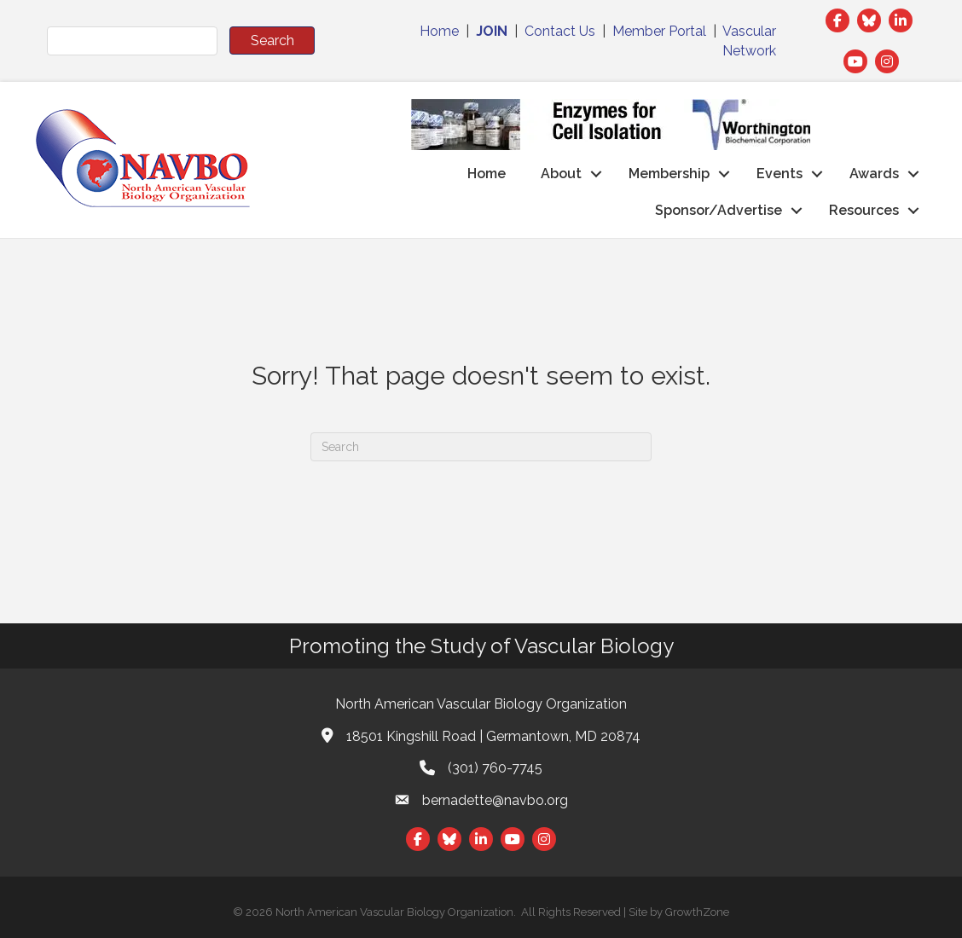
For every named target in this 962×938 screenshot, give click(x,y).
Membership (669, 173)
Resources (864, 210)
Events (779, 173)
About (561, 173)
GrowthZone (697, 912)
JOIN (491, 31)
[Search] (481, 446)
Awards (874, 173)
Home (439, 31)
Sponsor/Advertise (718, 210)
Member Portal (659, 31)
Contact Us (559, 31)
